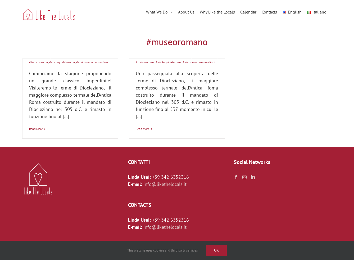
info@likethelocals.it (165, 184)
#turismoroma (38, 62)
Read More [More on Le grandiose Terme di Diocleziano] (36, 129)
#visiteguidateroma (62, 62)
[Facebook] (236, 177)
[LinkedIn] (253, 177)
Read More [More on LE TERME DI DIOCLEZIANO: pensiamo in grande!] (142, 129)
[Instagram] (244, 177)
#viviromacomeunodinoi (92, 62)
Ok (216, 250)
